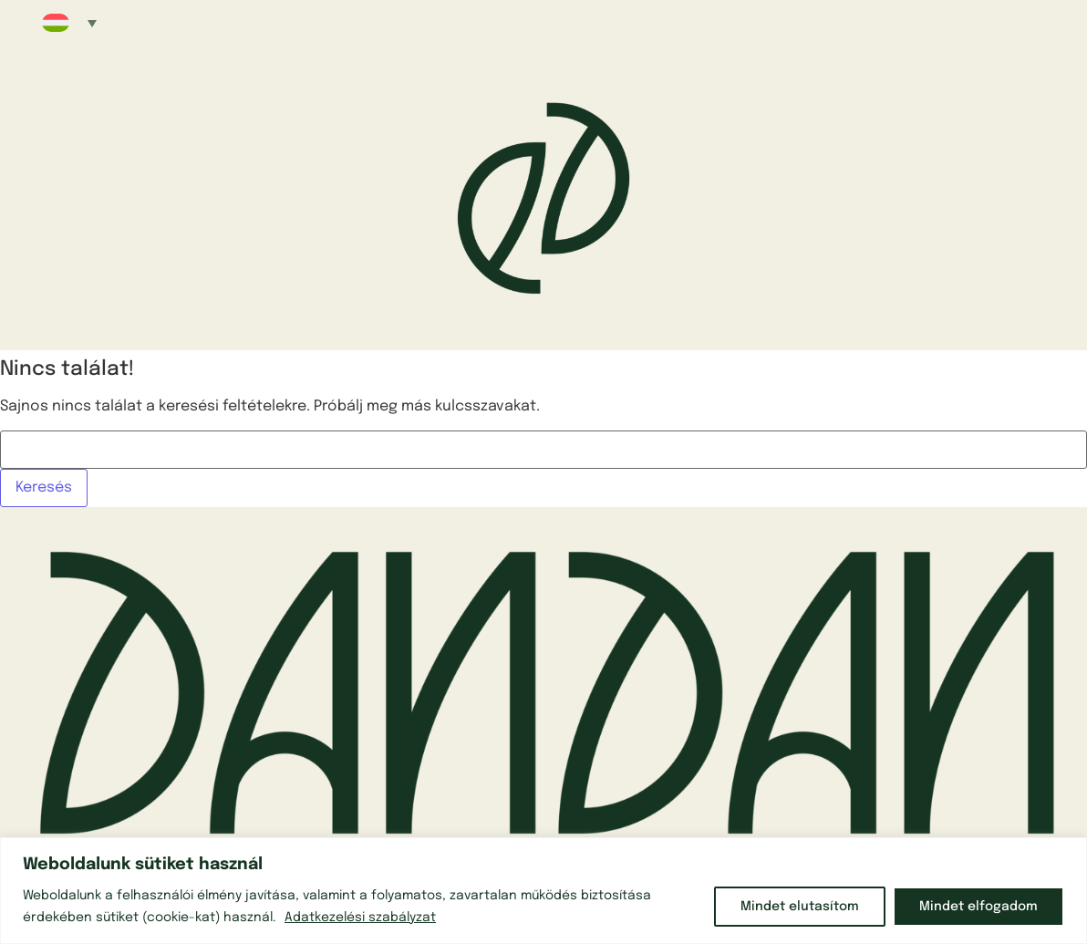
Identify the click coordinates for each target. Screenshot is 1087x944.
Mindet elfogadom (978, 906)
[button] (69, 22)
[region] (543, 890)
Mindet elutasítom (799, 906)
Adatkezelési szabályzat (360, 917)
